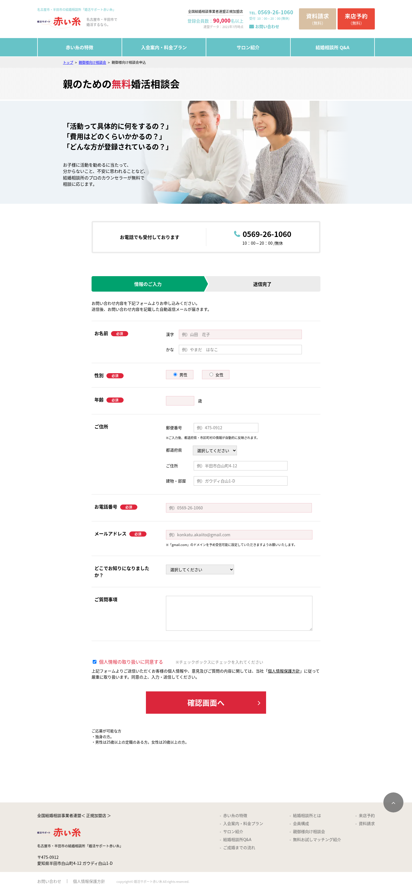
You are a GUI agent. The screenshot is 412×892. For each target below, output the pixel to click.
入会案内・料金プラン (164, 47)
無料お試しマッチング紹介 (317, 840)
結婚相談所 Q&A (332, 47)
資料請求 (367, 824)
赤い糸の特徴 (79, 47)
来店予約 (367, 816)
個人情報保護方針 (284, 671)
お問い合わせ (267, 26)
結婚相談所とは (307, 816)
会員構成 (301, 824)
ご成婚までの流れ (239, 848)
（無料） (317, 19)
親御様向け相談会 (92, 62)
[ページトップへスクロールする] (393, 803)
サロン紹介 (248, 47)
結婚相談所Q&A (237, 840)
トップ (68, 62)
